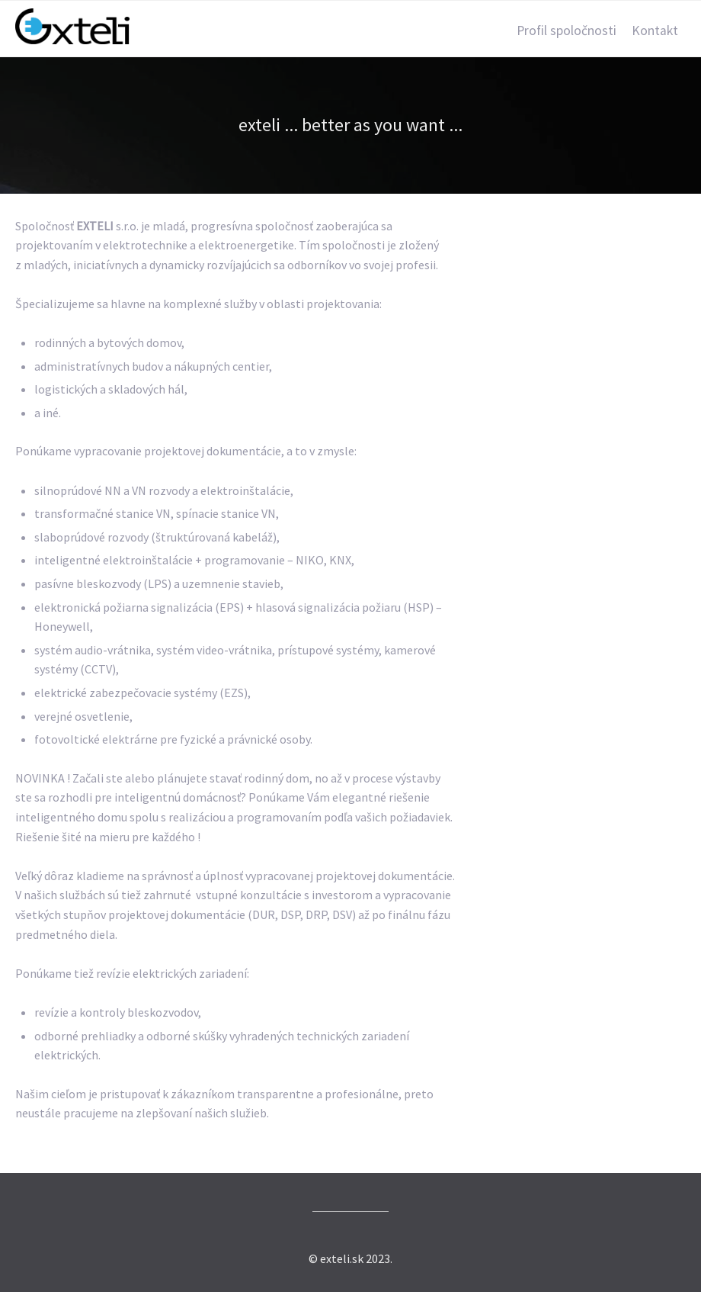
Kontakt (655, 30)
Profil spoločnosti (566, 30)
